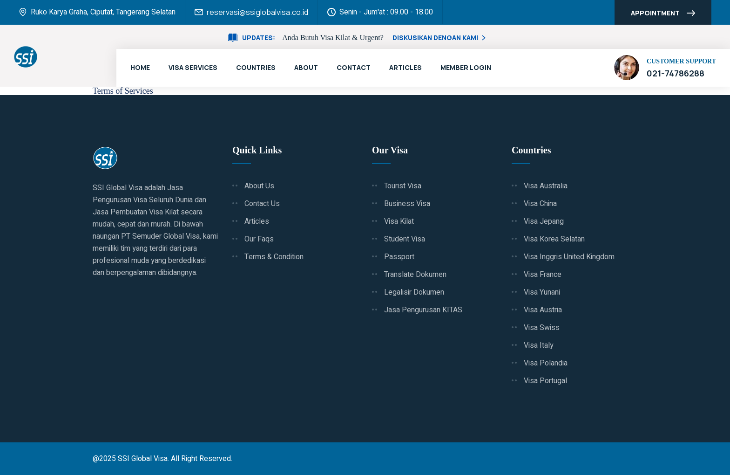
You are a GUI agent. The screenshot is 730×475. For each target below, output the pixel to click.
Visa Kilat (399, 221)
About (306, 67)
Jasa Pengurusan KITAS (423, 310)
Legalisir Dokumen (414, 292)
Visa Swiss (542, 327)
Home (140, 67)
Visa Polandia (546, 363)
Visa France (542, 274)
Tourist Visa (402, 186)
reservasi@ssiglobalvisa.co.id (257, 12)
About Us (259, 186)
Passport (399, 256)
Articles (405, 67)
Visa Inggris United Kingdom (569, 256)
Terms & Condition (274, 256)
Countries (256, 67)
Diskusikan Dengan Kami (440, 37)
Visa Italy (539, 345)
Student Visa (404, 239)
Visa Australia (546, 186)
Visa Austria (543, 310)
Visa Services (193, 67)
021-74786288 (675, 73)
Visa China (540, 203)
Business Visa (407, 203)
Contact (354, 67)
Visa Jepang (544, 221)
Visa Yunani (542, 292)
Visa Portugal (545, 380)
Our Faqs (259, 239)
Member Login (465, 67)
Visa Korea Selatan (554, 239)
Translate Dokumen (415, 274)
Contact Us (262, 203)
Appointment (663, 14)
